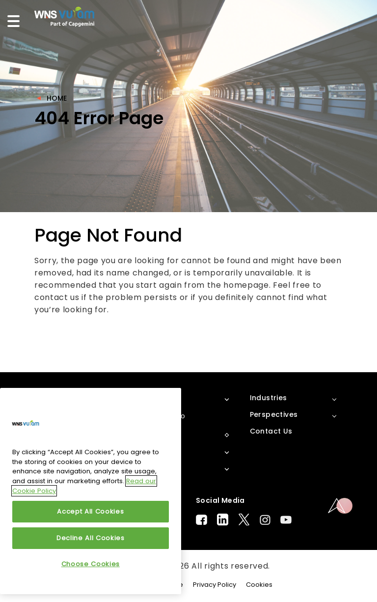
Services (157, 467)
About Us (159, 397)
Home (57, 98)
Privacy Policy (214, 584)
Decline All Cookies (90, 538)
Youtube (286, 520)
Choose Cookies (90, 564)
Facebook (201, 519)
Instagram (265, 520)
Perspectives (274, 414)
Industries (268, 397)
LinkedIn (222, 519)
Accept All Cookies (90, 511)
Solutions (159, 450)
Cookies (259, 584)
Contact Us (271, 431)
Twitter (244, 519)
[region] (90, 491)
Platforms (160, 434)
